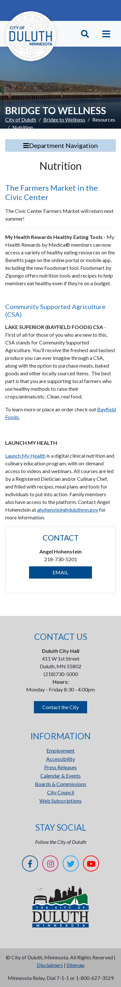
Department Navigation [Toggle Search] (60, 145)
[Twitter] (70, 865)
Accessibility (60, 759)
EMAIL (60, 572)
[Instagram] (50, 865)
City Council (60, 792)
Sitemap (75, 965)
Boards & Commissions (60, 784)
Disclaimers (50, 965)
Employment (60, 750)
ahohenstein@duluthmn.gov (67, 510)
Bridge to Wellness (64, 119)
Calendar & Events (60, 775)
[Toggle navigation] (106, 34)
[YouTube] (91, 865)
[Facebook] (30, 865)
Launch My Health (25, 455)
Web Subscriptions (60, 801)
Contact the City (60, 707)
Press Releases (60, 767)
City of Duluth (20, 119)
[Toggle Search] (85, 34)
